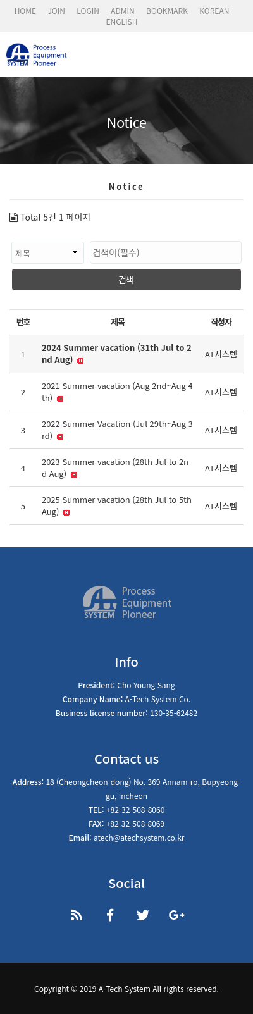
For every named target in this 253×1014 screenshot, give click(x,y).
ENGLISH (122, 21)
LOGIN (88, 10)
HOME (25, 10)
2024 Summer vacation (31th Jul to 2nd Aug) (117, 354)
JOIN (56, 10)
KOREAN (214, 10)
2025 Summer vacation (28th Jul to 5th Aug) (117, 505)
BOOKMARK (167, 10)
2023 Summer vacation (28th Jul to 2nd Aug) (115, 467)
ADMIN (123, 10)
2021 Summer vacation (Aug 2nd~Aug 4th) (117, 392)
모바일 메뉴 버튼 (234, 57)
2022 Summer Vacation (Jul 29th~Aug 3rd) (117, 429)
